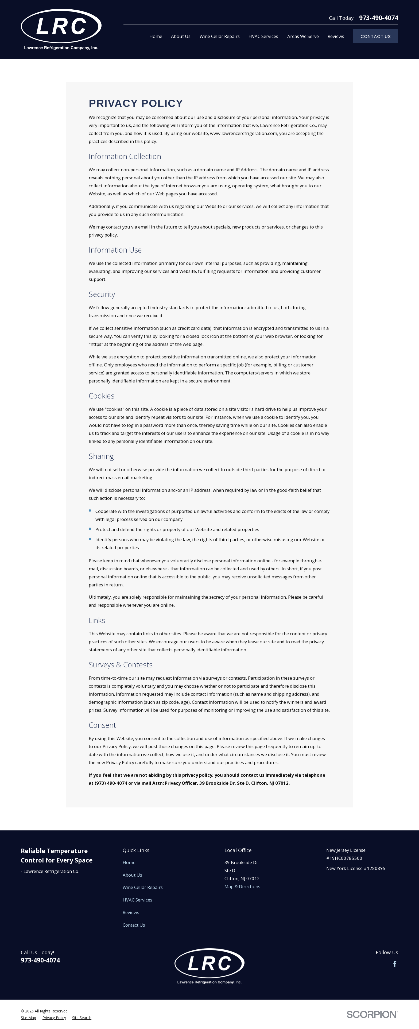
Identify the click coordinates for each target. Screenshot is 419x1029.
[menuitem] (28, 1017)
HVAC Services (137, 900)
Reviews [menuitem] (336, 36)
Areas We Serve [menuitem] (303, 36)
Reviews (131, 912)
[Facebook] (395, 964)
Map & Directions (242, 886)
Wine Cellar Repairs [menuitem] (220, 36)
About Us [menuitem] (181, 36)
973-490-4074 (378, 18)
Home (129, 862)
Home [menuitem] (155, 36)
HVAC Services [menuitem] (263, 36)
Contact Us (375, 36)
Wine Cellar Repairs (143, 887)
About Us (132, 875)
